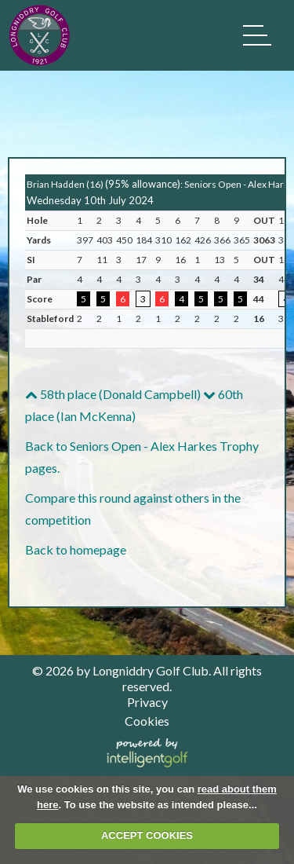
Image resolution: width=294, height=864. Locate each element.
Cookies (147, 720)
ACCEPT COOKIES (147, 835)
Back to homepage (75, 549)
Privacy (147, 701)
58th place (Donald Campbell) (113, 393)
